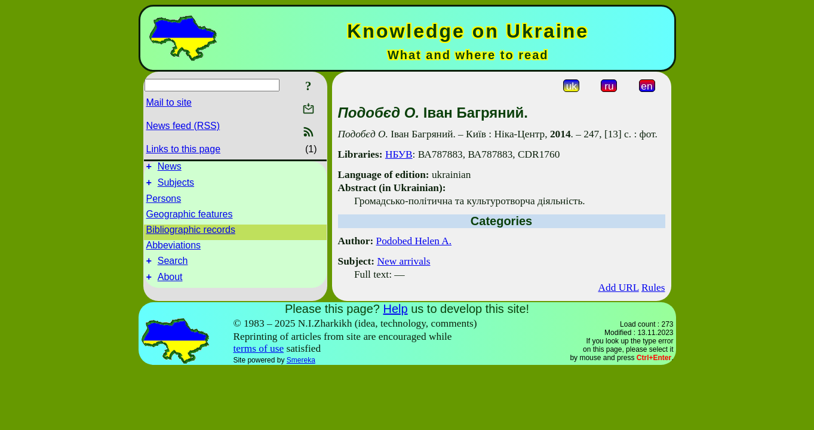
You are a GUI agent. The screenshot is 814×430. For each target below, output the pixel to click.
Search (173, 266)
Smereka (301, 360)
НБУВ (399, 154)
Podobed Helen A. (414, 241)
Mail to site (169, 102)
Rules (653, 287)
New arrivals (403, 261)
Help (395, 308)
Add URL (618, 287)
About (170, 284)
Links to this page (183, 149)
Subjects (176, 186)
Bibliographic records (190, 233)
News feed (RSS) (183, 126)
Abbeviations (173, 249)
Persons (164, 202)
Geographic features (189, 218)
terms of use (258, 348)
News (170, 168)
